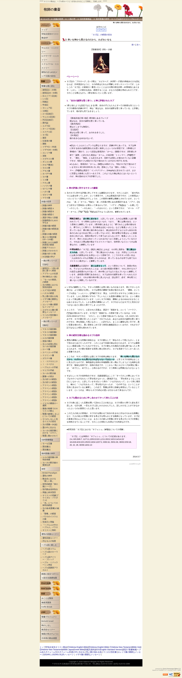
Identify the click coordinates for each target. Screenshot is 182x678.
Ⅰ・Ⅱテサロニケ (50, 361)
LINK (43, 612)
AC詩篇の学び (48, 257)
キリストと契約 (49, 530)
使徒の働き (47, 341)
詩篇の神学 (47, 205)
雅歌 (44, 144)
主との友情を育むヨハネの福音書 (50, 345)
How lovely (46, 588)
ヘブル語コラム (49, 549)
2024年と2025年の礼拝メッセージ (59, 654)
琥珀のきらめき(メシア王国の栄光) (49, 74)
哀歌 (44, 156)
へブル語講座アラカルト (50, 569)
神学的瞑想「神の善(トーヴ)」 (50, 485)
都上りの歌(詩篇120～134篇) (49, 238)
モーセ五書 (47, 443)
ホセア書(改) (47, 165)
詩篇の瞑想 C (48, 214)
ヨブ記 (45, 135)
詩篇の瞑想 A (48, 208)
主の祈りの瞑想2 (49, 382)
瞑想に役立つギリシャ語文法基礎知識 (50, 576)
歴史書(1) (46, 446)
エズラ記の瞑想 (49, 290)
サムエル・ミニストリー (50, 50)
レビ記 (45, 99)
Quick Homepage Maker (170, 668)
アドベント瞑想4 (49, 394)
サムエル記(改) (48, 117)
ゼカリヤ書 (47, 195)
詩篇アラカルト (49, 248)
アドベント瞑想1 (49, 385)
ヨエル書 (46, 168)
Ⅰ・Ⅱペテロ (48, 364)
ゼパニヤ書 (47, 189)
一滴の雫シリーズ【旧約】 (49, 263)
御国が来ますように (50, 634)
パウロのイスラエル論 (50, 517)
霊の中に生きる (49, 427)
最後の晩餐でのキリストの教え (50, 409)
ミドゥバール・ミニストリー (50, 66)
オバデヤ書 (47, 174)
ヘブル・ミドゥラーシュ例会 (50, 563)
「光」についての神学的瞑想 (50, 504)
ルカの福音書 (48, 338)
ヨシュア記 (47, 108)
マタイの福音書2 (49, 332)
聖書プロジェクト (49, 617)
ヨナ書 (45, 177)
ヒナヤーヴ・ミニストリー (50, 58)
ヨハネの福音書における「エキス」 (50, 431)
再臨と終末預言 (49, 492)
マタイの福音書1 (49, 329)
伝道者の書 (47, 141)
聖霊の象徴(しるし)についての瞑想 (50, 415)
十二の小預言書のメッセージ (50, 316)
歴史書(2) (46, 450)
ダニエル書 (47, 162)
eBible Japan (68, 649)
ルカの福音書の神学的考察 (50, 458)
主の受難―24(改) (49, 424)
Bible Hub (136, 647)
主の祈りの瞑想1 (49, 379)
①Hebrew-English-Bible (78, 647)
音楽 (43, 594)
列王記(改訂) (47, 120)
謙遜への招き (48, 376)
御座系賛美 (46, 602)
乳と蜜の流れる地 (50, 296)
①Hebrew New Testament (121, 647)
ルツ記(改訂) (47, 114)
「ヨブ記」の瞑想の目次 (101, 35)
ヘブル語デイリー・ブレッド (126, 19)
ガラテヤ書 (47, 358)
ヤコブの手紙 (48, 370)
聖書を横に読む (48, 86)
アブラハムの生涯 (50, 273)
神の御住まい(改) (49, 277)
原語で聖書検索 (129, 649)
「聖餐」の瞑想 (49, 514)
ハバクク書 (47, 186)
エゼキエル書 (48, 159)
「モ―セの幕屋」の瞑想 (50, 281)
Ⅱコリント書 (48, 355)
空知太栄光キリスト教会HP (50, 36)
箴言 (44, 138)
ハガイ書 (46, 192)
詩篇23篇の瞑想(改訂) (50, 230)
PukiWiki (161, 670)
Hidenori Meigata (90, 662)
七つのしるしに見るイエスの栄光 (50, 420)
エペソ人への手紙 (50, 352)
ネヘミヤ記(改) (48, 129)
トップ (46, 19)
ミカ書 (45, 180)
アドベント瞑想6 (49, 400)
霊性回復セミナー (50, 538)
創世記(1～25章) (49, 90)
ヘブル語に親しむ (49, 545)
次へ (138, 45)
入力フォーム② (64, 652)
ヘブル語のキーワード (50, 553)
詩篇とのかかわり (50, 251)
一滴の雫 (71, 19)
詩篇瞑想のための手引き (50, 221)
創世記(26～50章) (50, 93)
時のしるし (46, 625)
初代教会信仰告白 (50, 489)
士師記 (45, 111)
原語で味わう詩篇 (50, 217)
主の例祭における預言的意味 (50, 286)
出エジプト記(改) (49, 96)
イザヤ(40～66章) (50, 150)
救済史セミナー (48, 630)
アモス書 (46, 171)
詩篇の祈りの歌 (49, 254)
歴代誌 (45, 123)
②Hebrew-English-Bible (98, 647)
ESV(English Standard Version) (109, 649)
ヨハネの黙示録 (49, 373)
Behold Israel (47, 621)
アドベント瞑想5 (49, 397)
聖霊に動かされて (50, 436)
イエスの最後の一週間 (50, 404)
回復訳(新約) (89, 649)
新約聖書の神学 (102, 19)
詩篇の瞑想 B (48, 211)
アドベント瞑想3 (49, 391)
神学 (43, 469)
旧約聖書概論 (85, 19)
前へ (133, 45)
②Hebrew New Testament (51, 649)
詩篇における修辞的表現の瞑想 (50, 243)
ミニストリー (47, 43)
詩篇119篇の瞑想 (49, 234)
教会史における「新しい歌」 (49, 480)
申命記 (45, 105)
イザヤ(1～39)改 (49, 147)
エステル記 (47, 132)
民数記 (45, 102)
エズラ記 (46, 126)
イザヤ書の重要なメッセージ (50, 300)
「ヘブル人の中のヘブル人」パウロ (50, 526)
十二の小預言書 (110, 652)
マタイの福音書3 (49, 335)
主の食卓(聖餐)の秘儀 (50, 509)
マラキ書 (46, 198)
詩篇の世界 (58, 19)
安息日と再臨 (48, 522)
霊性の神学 (47, 476)
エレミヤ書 (47, 153)
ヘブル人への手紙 (50, 367)
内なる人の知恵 (49, 541)
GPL (175, 670)
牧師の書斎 (52, 9)
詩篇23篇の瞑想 (49, 226)
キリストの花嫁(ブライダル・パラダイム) (50, 497)
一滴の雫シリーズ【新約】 (49, 323)
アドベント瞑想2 (49, 388)
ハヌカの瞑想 (48, 293)
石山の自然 (46, 583)
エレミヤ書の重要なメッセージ (50, 305)
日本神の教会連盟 (49, 638)
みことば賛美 (47, 598)
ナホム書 (46, 183)
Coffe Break (46, 607)
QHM (179, 670)
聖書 (43, 81)
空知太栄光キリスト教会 (56, 647)
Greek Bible (79, 649)
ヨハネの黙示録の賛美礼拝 (50, 464)
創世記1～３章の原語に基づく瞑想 (50, 269)
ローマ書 (46, 349)
